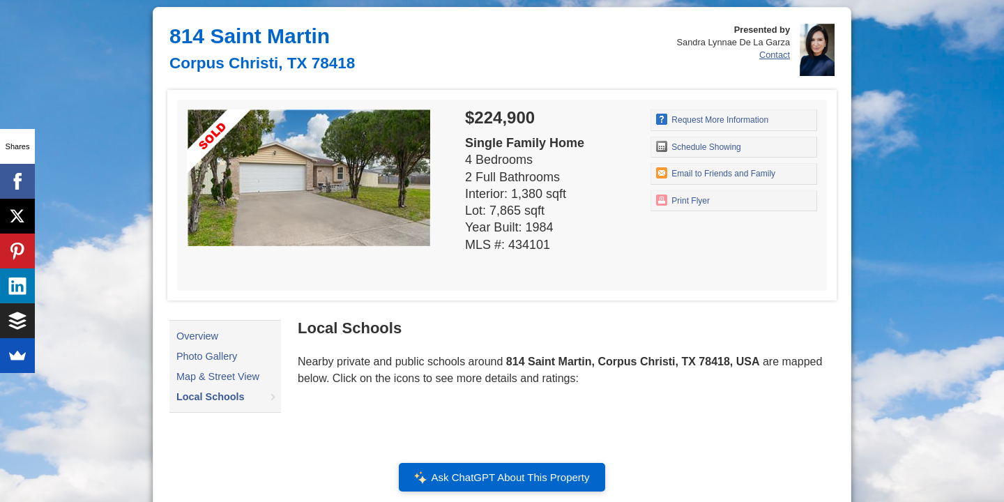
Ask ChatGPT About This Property (502, 477)
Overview (197, 336)
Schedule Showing (698, 146)
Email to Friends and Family (715, 172)
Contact (774, 55)
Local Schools (210, 396)
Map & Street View (217, 376)
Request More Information (712, 119)
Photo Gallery (206, 356)
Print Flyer (683, 200)
